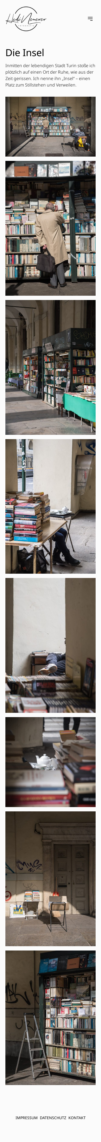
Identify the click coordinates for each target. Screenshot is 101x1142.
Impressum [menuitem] (27, 1117)
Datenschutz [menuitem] (53, 1117)
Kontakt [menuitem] (77, 1117)
